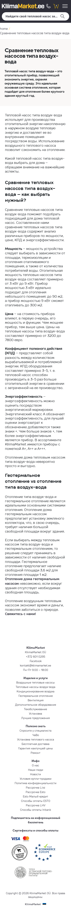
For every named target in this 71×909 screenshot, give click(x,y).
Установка (35, 713)
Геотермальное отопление (35, 696)
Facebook (35, 661)
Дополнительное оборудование (35, 704)
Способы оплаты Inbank (35, 810)
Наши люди (35, 770)
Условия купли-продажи (35, 778)
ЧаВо (35, 735)
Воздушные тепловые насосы (35, 682)
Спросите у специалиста (35, 730)
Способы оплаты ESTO (35, 801)
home (4, 28)
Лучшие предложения (35, 718)
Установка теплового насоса (35, 739)
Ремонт (35, 753)
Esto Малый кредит (35, 796)
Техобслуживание (35, 709)
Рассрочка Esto (35, 792)
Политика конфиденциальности (35, 783)
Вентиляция (36, 700)
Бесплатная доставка (35, 744)
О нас (35, 765)
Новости (35, 774)
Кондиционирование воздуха (35, 691)
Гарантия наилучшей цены (35, 748)
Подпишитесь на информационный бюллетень (35, 820)
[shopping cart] (56, 6)
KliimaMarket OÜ (35, 652)
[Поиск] (35, 16)
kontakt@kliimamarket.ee (35, 665)
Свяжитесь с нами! (20, 613)
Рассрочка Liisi (35, 787)
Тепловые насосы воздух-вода (35, 687)
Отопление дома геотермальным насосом (32, 581)
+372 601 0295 (35, 656)
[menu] (65, 6)
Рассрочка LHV (35, 805)
